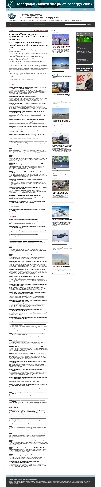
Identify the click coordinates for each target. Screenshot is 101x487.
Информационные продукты (55, 20)
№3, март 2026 (84, 89)
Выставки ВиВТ (43, 20)
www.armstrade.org (74, 482)
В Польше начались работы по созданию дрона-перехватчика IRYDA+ (28, 119)
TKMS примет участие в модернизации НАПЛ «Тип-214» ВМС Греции (27, 276)
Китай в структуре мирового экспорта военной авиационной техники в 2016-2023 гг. (83, 58)
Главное (10, 20)
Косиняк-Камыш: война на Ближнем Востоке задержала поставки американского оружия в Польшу (27, 310)
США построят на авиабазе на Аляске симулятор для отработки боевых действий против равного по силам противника (28, 202)
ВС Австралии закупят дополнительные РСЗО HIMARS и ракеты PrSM (28, 440)
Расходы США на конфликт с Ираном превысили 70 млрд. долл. (27, 195)
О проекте (10, 9)
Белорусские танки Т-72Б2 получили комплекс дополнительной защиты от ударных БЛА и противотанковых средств (29, 88)
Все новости (11, 470)
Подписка (73, 20)
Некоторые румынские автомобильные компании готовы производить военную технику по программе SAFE (28, 334)
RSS (85, 9)
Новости (15, 20)
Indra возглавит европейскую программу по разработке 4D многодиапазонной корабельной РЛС (25, 462)
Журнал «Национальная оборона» (20, 9)
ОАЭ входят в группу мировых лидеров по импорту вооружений (84, 52)
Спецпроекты (66, 20)
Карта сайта (79, 20)
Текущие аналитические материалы (84, 34)
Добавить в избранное (77, 9)
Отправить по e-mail (29, 79)
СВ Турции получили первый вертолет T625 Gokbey (24, 96)
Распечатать (21, 79)
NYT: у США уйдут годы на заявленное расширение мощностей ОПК (27, 346)
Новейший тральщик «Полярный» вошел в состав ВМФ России (26, 426)
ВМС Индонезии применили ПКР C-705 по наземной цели (25, 234)
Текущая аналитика (23, 20)
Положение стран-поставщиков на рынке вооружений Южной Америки (83, 46)
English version (90, 9)
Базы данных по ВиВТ (34, 20)
